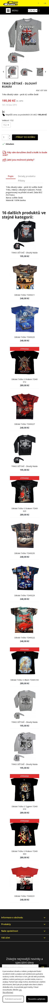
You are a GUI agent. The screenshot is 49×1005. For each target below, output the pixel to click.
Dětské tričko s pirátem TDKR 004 (24, 852)
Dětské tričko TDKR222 (24, 637)
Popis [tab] (10, 176)
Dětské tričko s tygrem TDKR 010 (25, 807)
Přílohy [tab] (21, 180)
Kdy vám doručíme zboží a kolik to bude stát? (25, 153)
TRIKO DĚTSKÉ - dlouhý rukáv (24, 252)
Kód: (38, 90)
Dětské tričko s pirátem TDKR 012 (24, 380)
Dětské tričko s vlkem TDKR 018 (24, 680)
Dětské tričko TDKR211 (24, 295)
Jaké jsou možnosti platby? (18, 159)
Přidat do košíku (25, 137)
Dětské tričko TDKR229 (24, 595)
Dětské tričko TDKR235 (24, 553)
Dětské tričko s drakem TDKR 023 (24, 509)
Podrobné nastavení (13, 999)
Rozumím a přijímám (36, 999)
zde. (20, 990)
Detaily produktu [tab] (26, 176)
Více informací (8, 992)
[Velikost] (6, 124)
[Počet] (5, 137)
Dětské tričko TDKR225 (24, 337)
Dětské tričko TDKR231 (24, 896)
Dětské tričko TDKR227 (24, 424)
